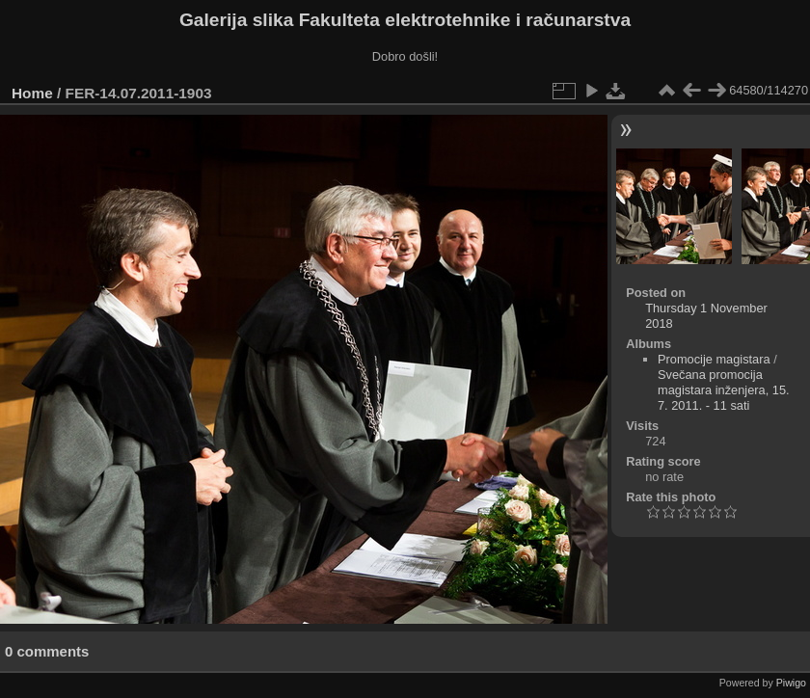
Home (32, 93)
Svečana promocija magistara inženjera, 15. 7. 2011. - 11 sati (724, 390)
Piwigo (791, 682)
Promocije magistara (714, 359)
